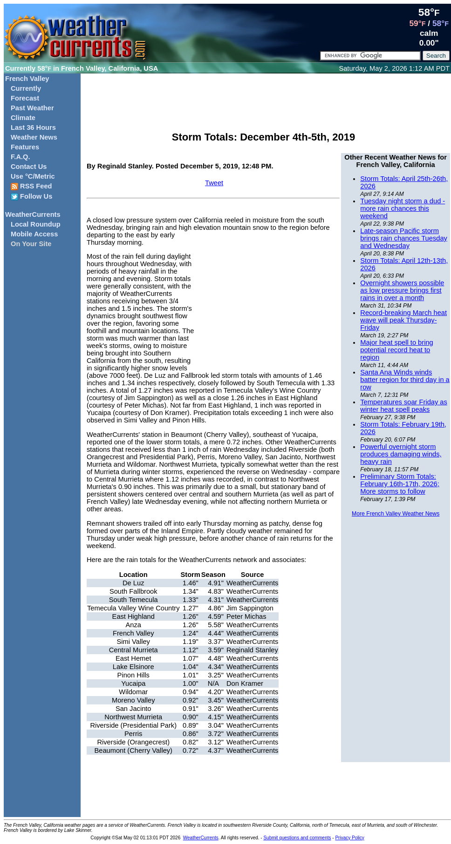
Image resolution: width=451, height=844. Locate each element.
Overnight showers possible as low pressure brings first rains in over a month (402, 290)
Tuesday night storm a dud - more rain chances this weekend (402, 208)
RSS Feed (31, 186)
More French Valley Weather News (395, 513)
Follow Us (31, 197)
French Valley (27, 78)
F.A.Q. (20, 157)
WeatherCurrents (33, 214)
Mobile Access (34, 234)
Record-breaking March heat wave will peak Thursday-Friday (403, 320)
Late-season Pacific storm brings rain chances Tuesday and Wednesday (403, 238)
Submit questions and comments (297, 837)
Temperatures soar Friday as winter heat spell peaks (403, 405)
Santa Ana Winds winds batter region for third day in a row (404, 379)
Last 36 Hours (33, 127)
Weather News (34, 137)
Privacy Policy (349, 837)
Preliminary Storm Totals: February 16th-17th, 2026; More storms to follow (399, 484)
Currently (26, 88)
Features (25, 147)
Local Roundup (36, 224)
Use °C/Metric (33, 176)
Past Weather (32, 108)
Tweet (214, 183)
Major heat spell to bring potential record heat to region (396, 350)
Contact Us (29, 166)
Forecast (25, 98)
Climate (23, 117)
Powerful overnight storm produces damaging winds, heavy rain (400, 454)
